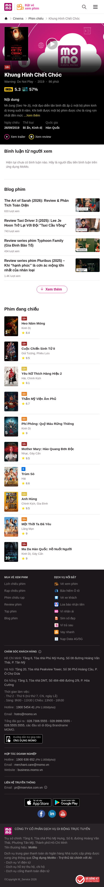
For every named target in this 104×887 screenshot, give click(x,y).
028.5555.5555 (14, 725)
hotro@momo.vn (25, 714)
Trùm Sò (28, 474)
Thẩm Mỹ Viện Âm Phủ (39, 399)
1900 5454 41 (25, 707)
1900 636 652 (35, 759)
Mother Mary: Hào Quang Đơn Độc (48, 449)
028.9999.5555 (60, 721)
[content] (52, 206)
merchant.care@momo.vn (31, 764)
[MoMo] (6, 18)
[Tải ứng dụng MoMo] (38, 802)
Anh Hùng (29, 499)
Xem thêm (51, 289)
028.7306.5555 (37, 721)
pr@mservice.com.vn (28, 787)
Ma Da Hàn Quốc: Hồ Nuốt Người (47, 549)
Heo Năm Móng (33, 323)
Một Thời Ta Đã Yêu (36, 524)
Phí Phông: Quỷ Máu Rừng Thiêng (48, 424)
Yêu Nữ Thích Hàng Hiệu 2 (42, 373)
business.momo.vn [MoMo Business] (30, 770)
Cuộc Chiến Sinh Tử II (38, 348)
